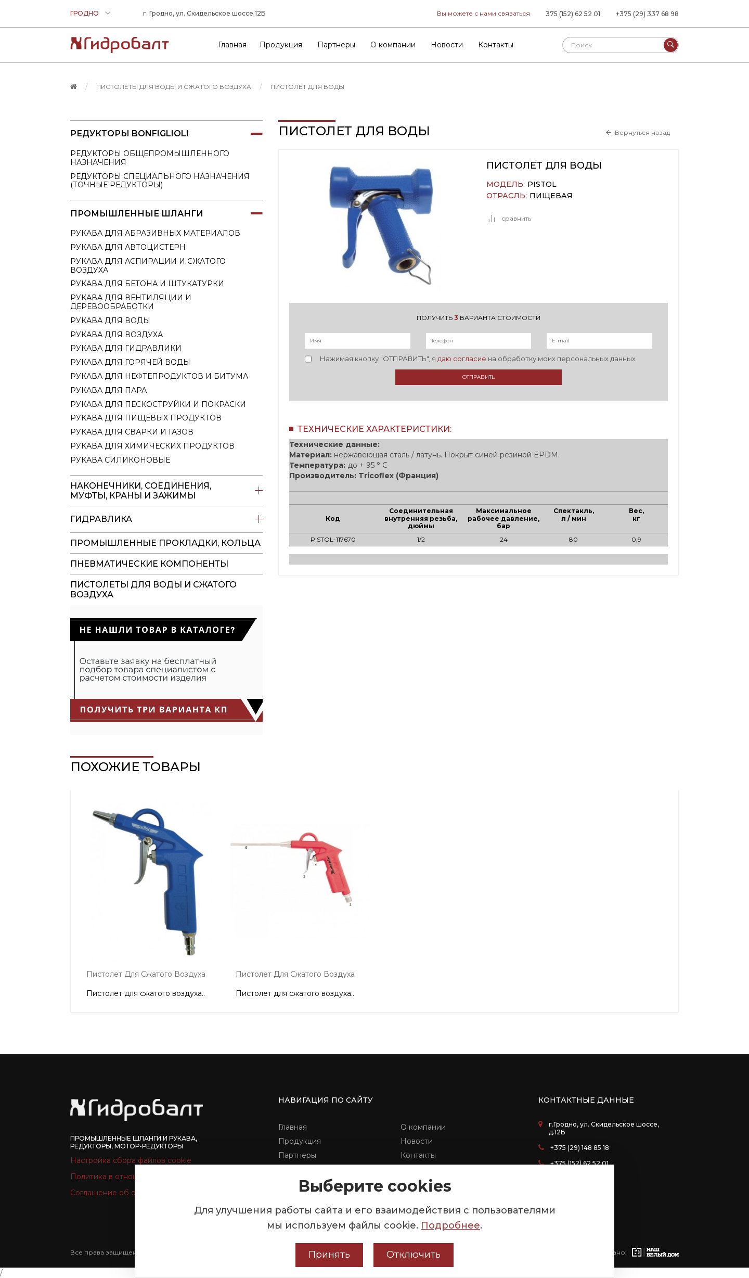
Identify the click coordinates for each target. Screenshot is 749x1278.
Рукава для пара (108, 390)
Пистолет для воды (307, 87)
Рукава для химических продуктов (152, 446)
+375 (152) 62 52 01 (579, 1163)
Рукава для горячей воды (130, 362)
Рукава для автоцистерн (128, 247)
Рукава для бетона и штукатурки (147, 283)
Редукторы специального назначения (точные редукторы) (160, 181)
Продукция (299, 1141)
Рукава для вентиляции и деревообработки (130, 302)
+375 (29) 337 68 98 (647, 14)
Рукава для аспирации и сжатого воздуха (148, 266)
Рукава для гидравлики (126, 348)
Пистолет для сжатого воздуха (145, 974)
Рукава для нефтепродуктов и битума (159, 376)
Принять (329, 1254)
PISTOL (542, 184)
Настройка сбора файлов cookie (130, 1160)
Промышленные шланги (166, 213)
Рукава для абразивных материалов (155, 233)
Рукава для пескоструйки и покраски (158, 404)
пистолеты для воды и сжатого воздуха (173, 87)
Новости (417, 1141)
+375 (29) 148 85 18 (579, 1148)
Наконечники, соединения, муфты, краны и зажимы (166, 491)
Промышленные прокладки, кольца (165, 543)
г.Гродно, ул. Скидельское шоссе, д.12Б (604, 1128)
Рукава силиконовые (120, 460)
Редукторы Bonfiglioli (166, 134)
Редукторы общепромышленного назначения (149, 158)
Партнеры (297, 1155)
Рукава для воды (110, 320)
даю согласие (461, 358)
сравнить (508, 218)
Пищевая (551, 195)
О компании (423, 1127)
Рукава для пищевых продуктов (146, 418)
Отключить (413, 1254)
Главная (292, 1127)
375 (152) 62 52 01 (573, 14)
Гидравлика (166, 519)
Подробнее (450, 1225)
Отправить (478, 377)
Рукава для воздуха (116, 334)
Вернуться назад (642, 132)
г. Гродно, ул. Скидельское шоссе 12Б (204, 13)
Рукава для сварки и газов (131, 432)
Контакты (418, 1155)
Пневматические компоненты (149, 564)
